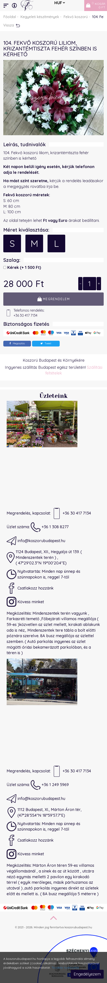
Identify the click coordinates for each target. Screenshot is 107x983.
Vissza (11, 25)
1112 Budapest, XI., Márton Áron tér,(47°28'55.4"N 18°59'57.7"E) (44, 812)
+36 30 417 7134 (71, 513)
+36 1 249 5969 (50, 784)
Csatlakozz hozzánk (30, 588)
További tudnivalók (65, 968)
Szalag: (11, 260)
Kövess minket (25, 601)
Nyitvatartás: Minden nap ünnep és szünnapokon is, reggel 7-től (43, 574)
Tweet (45, 343)
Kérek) (23, 267)
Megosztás (17, 343)
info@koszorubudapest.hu (36, 540)
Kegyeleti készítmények (39, 17)
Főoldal (9, 17)
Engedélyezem (87, 974)
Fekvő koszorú (75, 17)
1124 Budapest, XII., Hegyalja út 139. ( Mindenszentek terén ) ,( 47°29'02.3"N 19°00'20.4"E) (44, 557)
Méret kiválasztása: (26, 230)
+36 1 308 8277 (50, 527)
